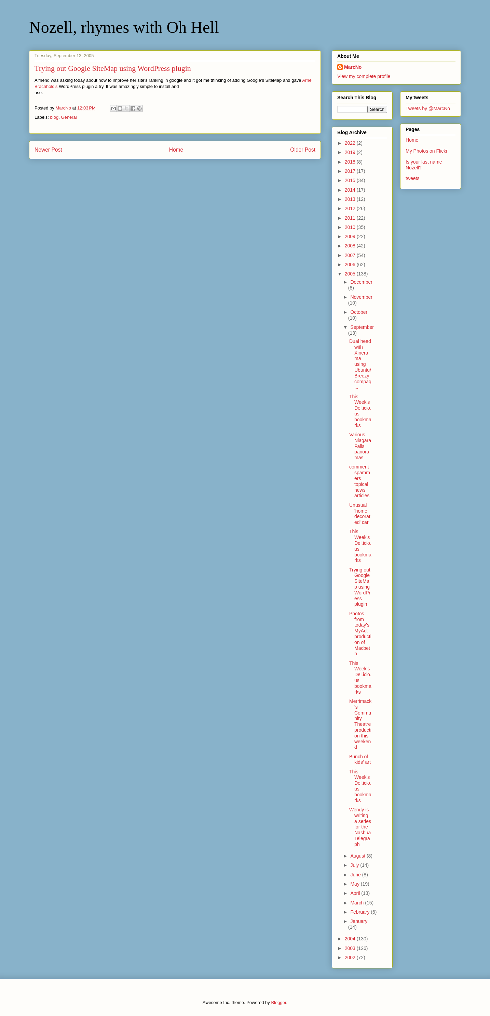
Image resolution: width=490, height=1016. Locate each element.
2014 (351, 190)
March (357, 902)
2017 (351, 171)
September (361, 327)
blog (54, 117)
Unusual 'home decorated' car (359, 513)
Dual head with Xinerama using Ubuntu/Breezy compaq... (360, 364)
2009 (351, 236)
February (360, 912)
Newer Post (48, 150)
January (358, 921)
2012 (351, 208)
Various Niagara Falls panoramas (360, 446)
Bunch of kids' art (360, 759)
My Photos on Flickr (427, 151)
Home (176, 150)
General (69, 117)
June (356, 874)
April (355, 893)
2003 (351, 948)
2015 (351, 180)
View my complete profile (363, 76)
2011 (351, 218)
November (361, 297)
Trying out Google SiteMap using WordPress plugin (359, 587)
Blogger (278, 1002)
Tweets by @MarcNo (428, 108)
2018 (351, 162)
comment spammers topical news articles (359, 481)
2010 (351, 227)
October (358, 312)
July (355, 865)
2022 (351, 143)
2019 (351, 152)
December (361, 282)
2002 (351, 957)
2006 (351, 264)
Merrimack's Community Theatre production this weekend (360, 724)
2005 (351, 273)
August (358, 856)
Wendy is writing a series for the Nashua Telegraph (360, 827)
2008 (351, 245)
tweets (412, 178)
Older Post (302, 150)
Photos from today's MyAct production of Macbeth (360, 634)
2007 (351, 255)
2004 (351, 938)
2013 (351, 199)
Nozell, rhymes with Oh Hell (124, 27)
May (355, 884)
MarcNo (353, 67)
